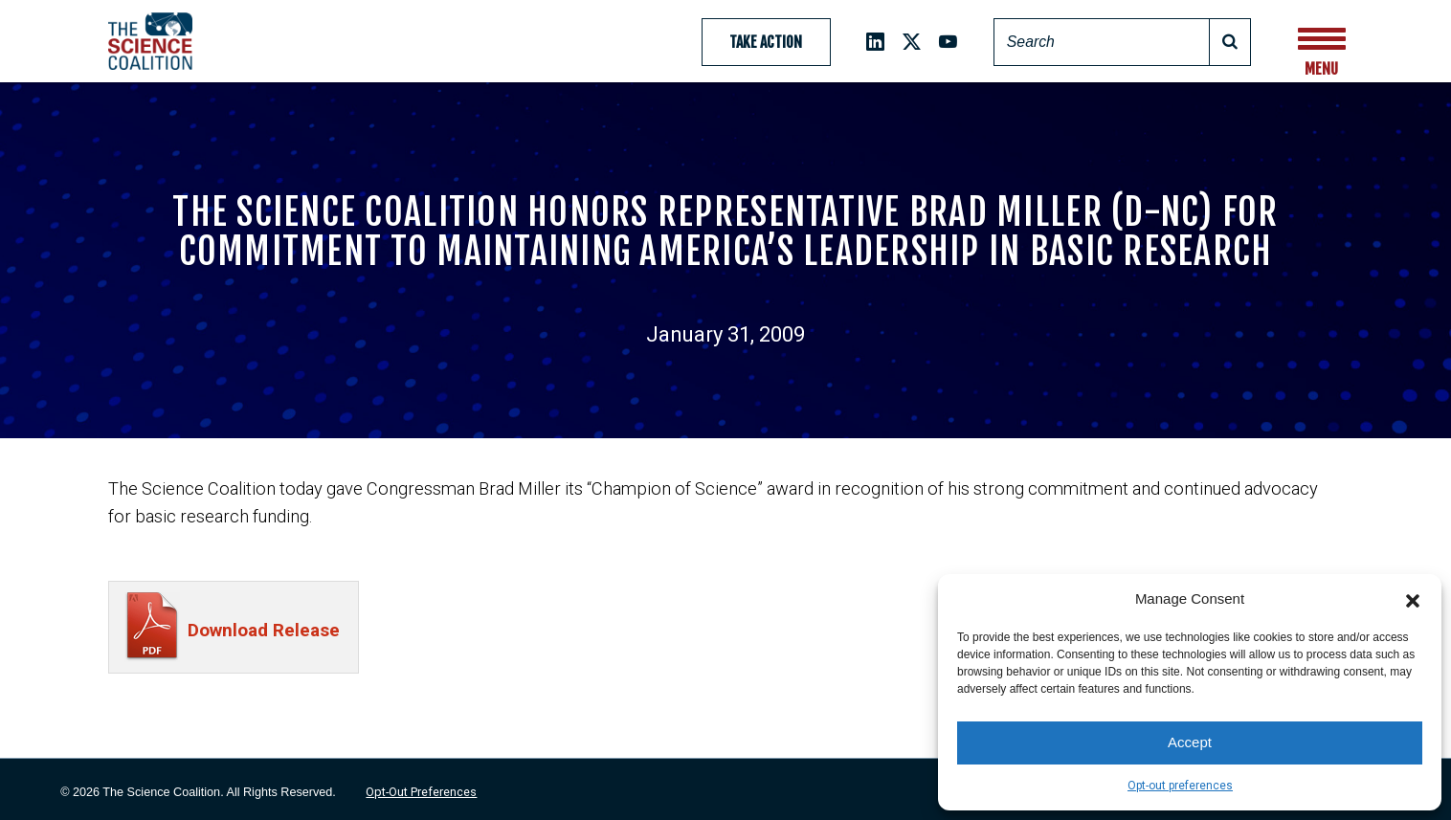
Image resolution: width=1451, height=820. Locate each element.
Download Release (264, 630)
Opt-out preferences (1180, 785)
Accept (1190, 742)
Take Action (765, 42)
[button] (1412, 599)
